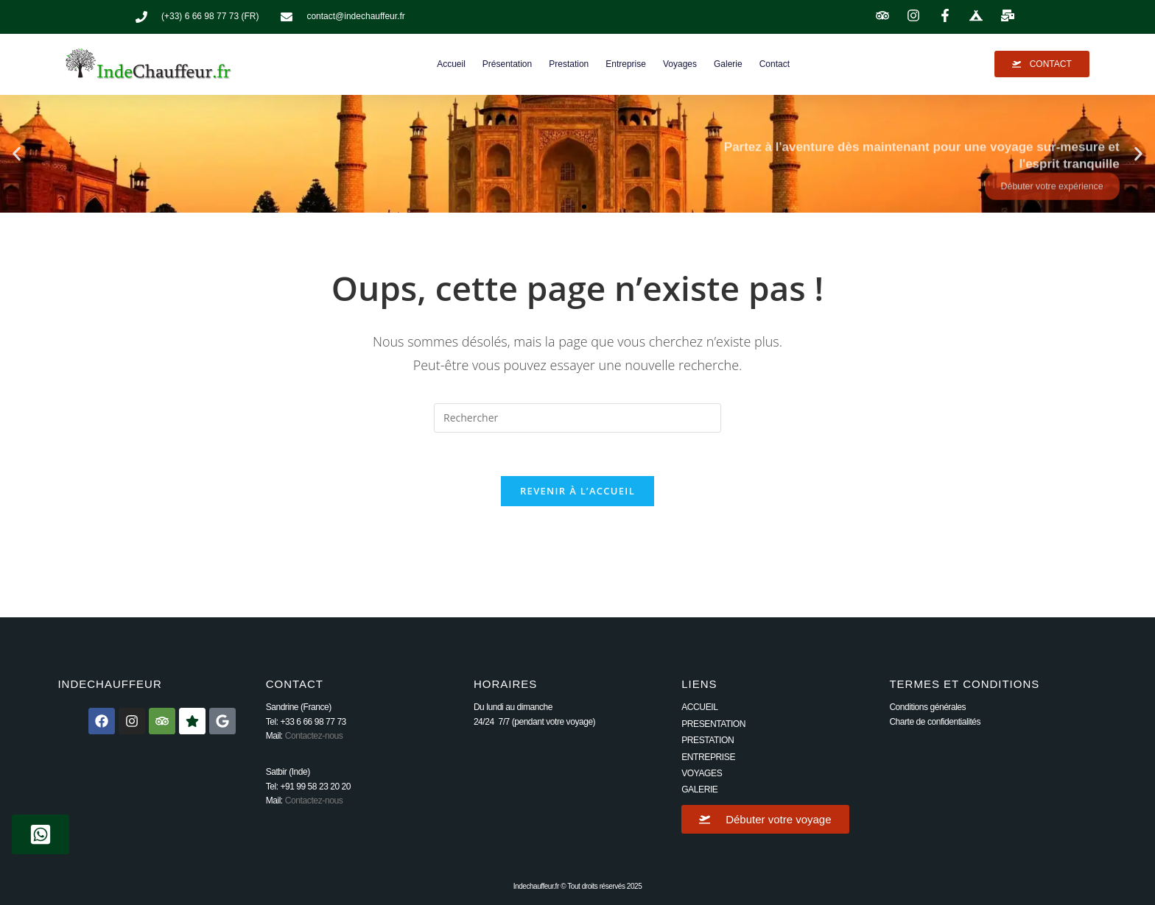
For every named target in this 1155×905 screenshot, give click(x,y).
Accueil (451, 64)
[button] (16, 153)
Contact (774, 64)
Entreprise (625, 64)
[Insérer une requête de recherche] (577, 418)
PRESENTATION (713, 725)
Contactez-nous (314, 737)
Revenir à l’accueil (577, 492)
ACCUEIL (699, 708)
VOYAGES (701, 774)
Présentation (507, 64)
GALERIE (699, 790)
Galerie (728, 64)
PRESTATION (707, 742)
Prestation (569, 64)
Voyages (680, 64)
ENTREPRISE (707, 758)
